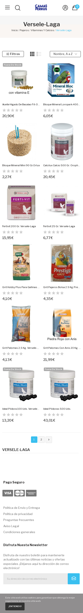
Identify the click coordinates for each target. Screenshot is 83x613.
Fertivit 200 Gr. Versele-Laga (19, 226)
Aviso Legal (11, 526)
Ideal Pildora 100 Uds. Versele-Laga (21, 408)
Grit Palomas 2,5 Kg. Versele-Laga (21, 347)
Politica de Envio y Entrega (21, 507)
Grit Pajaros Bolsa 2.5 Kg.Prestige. (62, 287)
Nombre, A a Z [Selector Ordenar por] (65, 54)
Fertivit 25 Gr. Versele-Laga (59, 226)
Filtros (13, 54)
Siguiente (48, 439)
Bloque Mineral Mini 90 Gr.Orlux (21, 165)
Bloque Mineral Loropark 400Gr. (62, 104)
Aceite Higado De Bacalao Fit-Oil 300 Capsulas (21, 104)
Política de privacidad (18, 514)
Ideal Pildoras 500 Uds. (57, 408)
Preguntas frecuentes (18, 520)
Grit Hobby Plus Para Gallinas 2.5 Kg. (21, 287)
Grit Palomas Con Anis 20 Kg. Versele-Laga (62, 347)
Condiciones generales (19, 532)
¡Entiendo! (15, 606)
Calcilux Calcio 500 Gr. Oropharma (62, 165)
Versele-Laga (16, 450)
